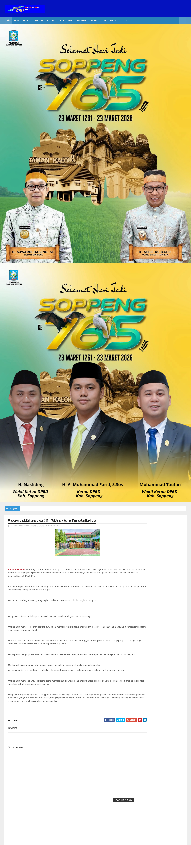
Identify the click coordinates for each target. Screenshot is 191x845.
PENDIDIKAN (53, 526)
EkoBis (94, 20)
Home (16, 20)
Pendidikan (81, 20)
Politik (26, 20)
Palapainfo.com (16, 569)
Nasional (51, 20)
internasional (66, 20)
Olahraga (38, 20)
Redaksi (124, 20)
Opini (103, 20)
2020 (18, 841)
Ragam (113, 20)
